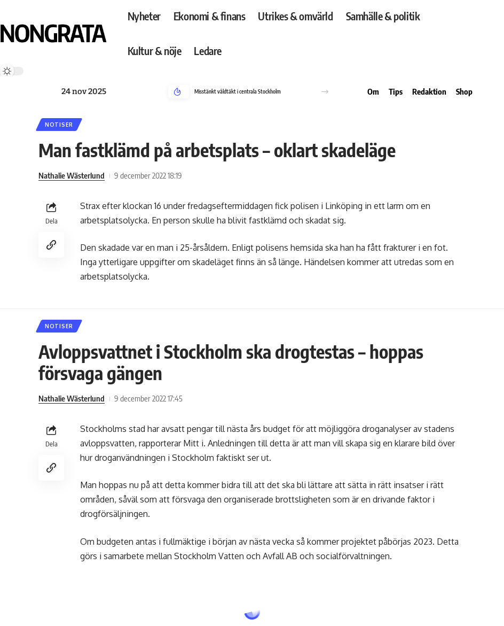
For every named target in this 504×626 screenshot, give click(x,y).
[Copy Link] (51, 245)
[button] (324, 91)
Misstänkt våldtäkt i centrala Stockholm (237, 91)
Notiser (59, 124)
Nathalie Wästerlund (71, 175)
